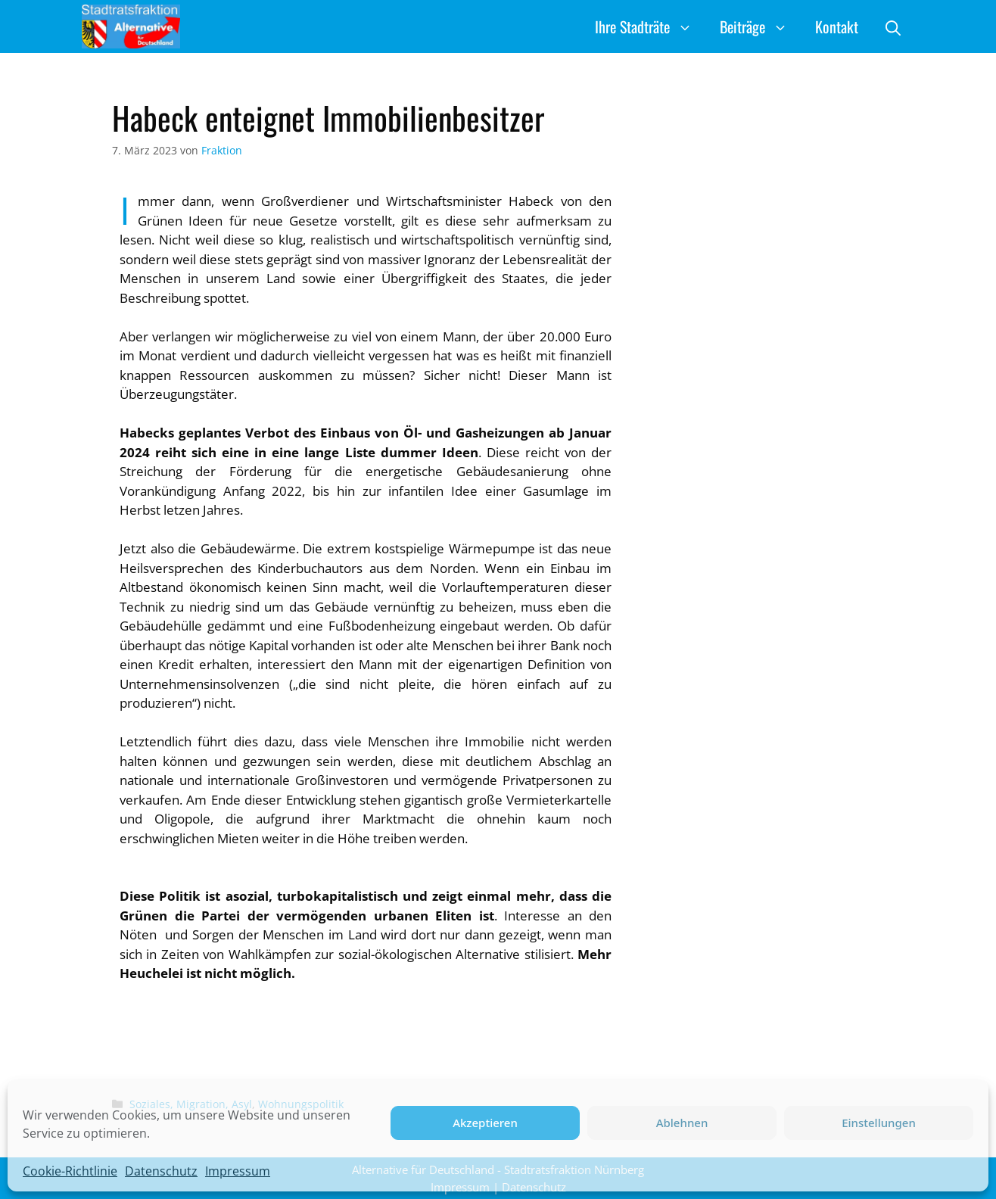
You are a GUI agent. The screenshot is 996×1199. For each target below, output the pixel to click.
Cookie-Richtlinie (70, 1171)
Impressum (237, 1171)
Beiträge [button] (760, 26)
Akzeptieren (485, 1122)
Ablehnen (682, 1122)
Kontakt (836, 26)
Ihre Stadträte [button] (650, 26)
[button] (893, 26)
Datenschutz (161, 1171)
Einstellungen (879, 1122)
